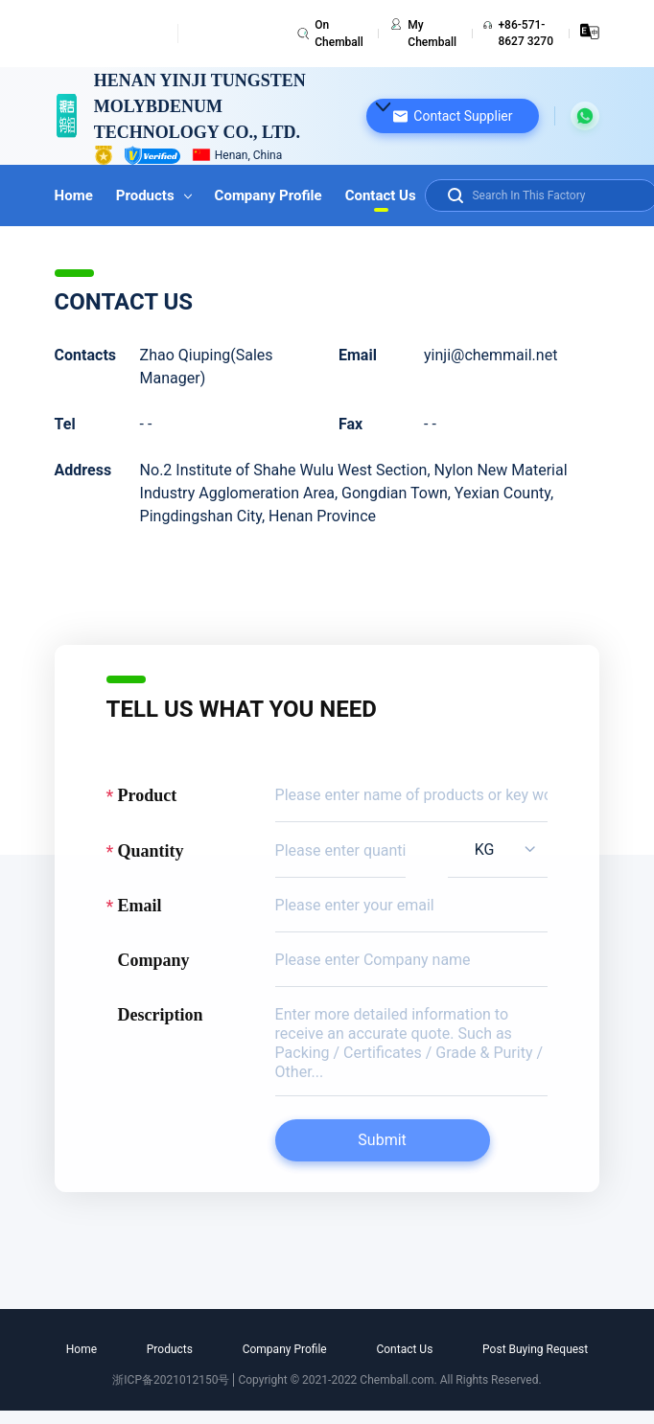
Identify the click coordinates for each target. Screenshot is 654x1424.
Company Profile (268, 195)
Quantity (151, 851)
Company (154, 960)
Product (147, 795)
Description (160, 1014)
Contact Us (380, 195)
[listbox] (498, 849)
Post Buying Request (535, 1349)
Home (74, 195)
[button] (452, 116)
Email (140, 905)
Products (154, 195)
